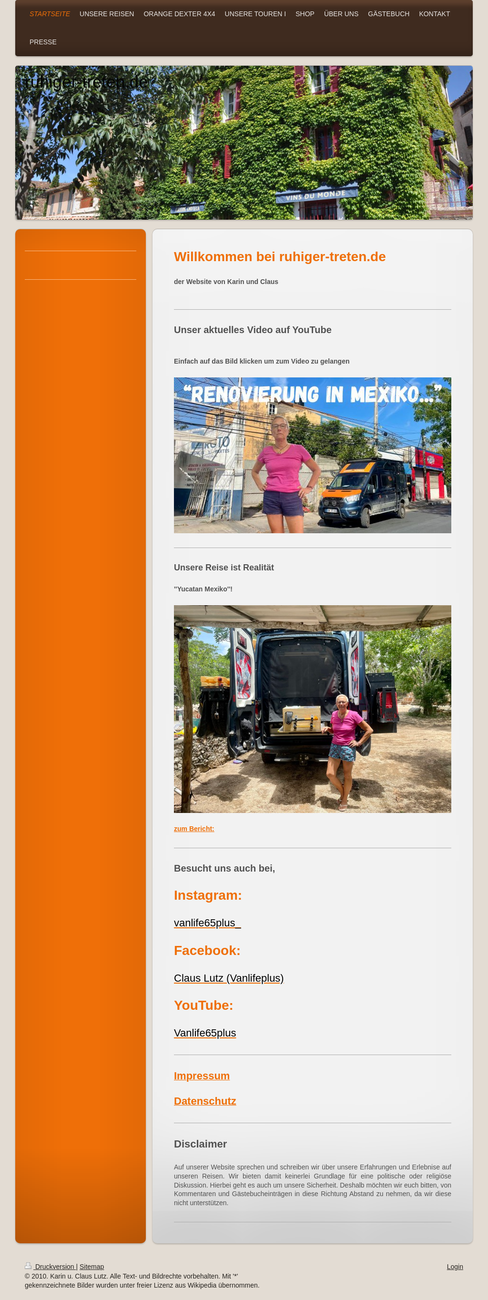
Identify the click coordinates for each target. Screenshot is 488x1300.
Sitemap (92, 1266)
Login (455, 1266)
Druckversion (50, 1266)
